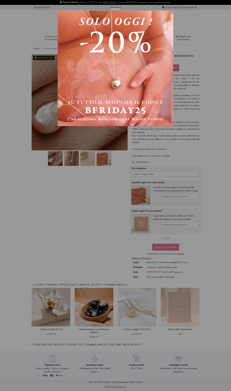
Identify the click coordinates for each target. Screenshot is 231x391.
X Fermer (115, 9)
